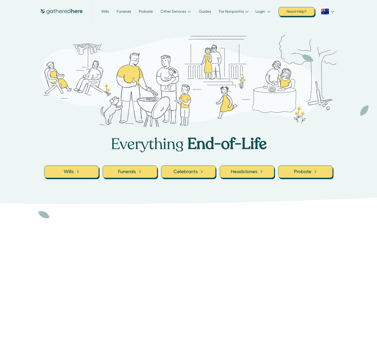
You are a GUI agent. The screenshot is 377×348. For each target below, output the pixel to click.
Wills (105, 11)
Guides (205, 11)
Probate (146, 11)
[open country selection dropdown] (328, 11)
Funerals (124, 11)
